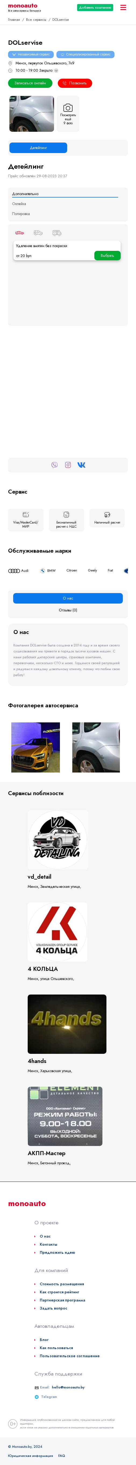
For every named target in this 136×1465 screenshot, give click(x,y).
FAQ (61, 1455)
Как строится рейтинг (59, 1292)
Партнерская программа (62, 1300)
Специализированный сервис (85, 55)
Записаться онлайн (30, 83)
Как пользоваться (56, 1347)
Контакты (48, 1244)
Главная (14, 19)
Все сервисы (36, 19)
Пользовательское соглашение (70, 1356)
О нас (45, 1236)
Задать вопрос (53, 1308)
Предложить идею (57, 1252)
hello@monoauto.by (68, 1387)
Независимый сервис (31, 55)
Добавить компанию (95, 7)
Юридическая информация (30, 1455)
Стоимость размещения (62, 1284)
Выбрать (107, 255)
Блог (44, 1339)
